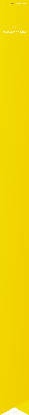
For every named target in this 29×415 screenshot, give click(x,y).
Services (18, 3)
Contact (25, 3)
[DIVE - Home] (4, 3)
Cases (12, 3)
